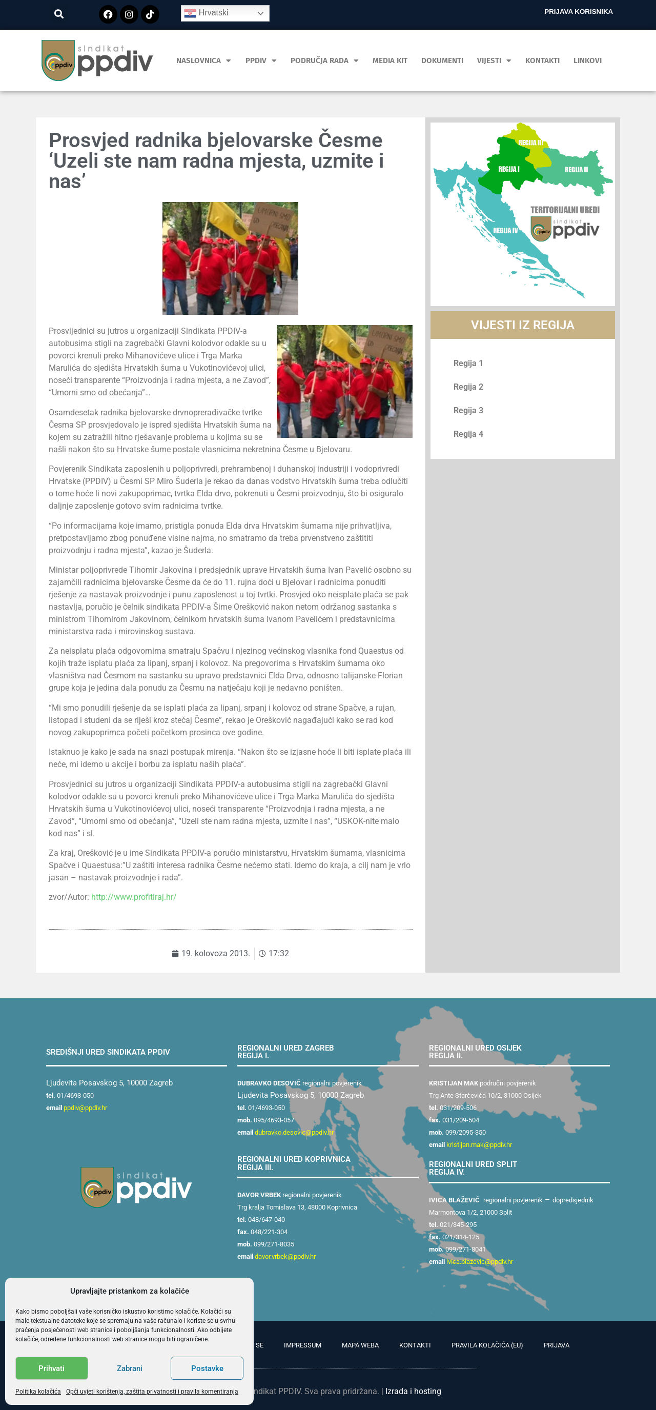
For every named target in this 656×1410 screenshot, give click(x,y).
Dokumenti (442, 60)
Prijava (556, 1345)
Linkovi (587, 60)
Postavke (207, 1368)
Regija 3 (468, 410)
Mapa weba (360, 1345)
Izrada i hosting (413, 1391)
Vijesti (494, 61)
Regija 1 (468, 363)
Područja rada (325, 61)
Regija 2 (468, 387)
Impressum (302, 1345)
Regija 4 (468, 434)
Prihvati (51, 1368)
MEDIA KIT (390, 60)
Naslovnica (203, 61)
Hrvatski (206, 13)
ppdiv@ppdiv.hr (85, 1108)
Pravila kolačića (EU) (487, 1345)
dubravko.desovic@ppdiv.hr (294, 1132)
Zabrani (129, 1368)
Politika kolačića (38, 1391)
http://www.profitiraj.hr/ (134, 897)
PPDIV (261, 61)
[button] (59, 13)
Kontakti (542, 60)
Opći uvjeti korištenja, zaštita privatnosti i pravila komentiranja (152, 1391)
